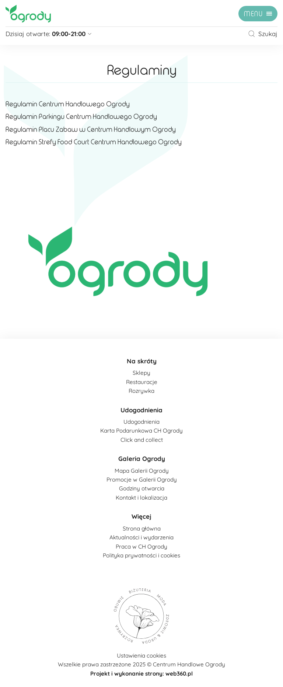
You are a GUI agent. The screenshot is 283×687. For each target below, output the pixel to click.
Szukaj (262, 34)
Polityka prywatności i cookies (141, 555)
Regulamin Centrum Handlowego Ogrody (68, 104)
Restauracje (141, 381)
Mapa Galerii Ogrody (142, 470)
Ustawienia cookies (141, 655)
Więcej (141, 516)
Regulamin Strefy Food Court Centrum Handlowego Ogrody (94, 142)
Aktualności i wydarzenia (141, 537)
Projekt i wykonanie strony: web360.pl (141, 673)
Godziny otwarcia (141, 488)
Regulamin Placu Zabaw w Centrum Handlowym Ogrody (91, 130)
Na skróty (142, 361)
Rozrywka (141, 390)
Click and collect (141, 439)
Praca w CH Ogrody (141, 546)
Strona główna (142, 528)
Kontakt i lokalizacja (141, 497)
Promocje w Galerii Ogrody (141, 479)
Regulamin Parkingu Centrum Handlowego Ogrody (81, 117)
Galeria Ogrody (141, 458)
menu (253, 14)
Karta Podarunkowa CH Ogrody (141, 430)
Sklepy (141, 372)
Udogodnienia (141, 410)
